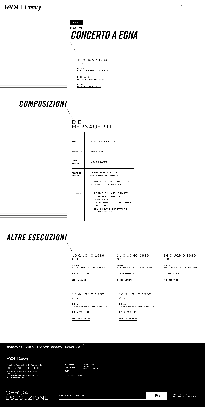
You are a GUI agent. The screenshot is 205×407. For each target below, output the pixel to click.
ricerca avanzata (186, 397)
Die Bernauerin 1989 (91, 79)
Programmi (69, 364)
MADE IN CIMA (76, 375)
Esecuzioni (69, 367)
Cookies (86, 366)
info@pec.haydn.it (31, 375)
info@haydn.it (14, 375)
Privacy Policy (89, 364)
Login (180, 7)
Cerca (156, 396)
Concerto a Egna (89, 87)
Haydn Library (27, 8)
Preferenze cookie (90, 368)
